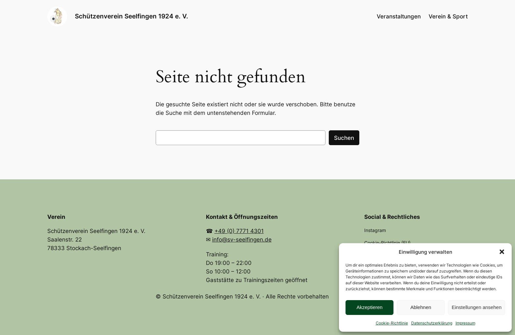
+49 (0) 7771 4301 (239, 231)
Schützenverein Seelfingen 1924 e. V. (131, 16)
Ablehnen (420, 307)
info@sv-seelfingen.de (242, 239)
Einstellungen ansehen (477, 307)
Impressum (465, 323)
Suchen (344, 138)
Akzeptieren (369, 307)
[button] (502, 251)
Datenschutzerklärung (431, 323)
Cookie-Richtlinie (392, 323)
